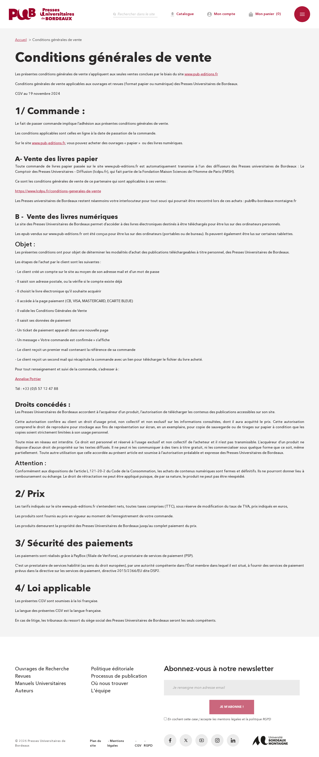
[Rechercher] (135, 14)
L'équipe (101, 691)
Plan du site (95, 743)
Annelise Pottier (28, 379)
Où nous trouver (109, 683)
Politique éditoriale (112, 669)
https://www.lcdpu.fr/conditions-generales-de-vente (58, 191)
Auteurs (24, 691)
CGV (138, 745)
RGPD (148, 745)
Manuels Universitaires (40, 683)
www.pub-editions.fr (201, 74)
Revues (23, 676)
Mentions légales (115, 743)
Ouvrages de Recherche (42, 669)
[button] (302, 14)
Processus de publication (119, 676)
